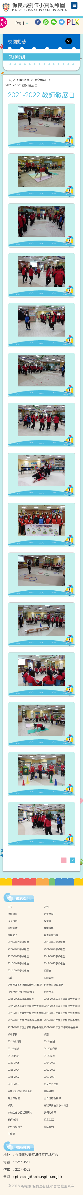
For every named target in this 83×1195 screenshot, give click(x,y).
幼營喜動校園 (15, 1126)
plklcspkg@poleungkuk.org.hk (38, 1177)
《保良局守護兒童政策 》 (21, 992)
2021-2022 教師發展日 (21, 85)
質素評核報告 (51, 935)
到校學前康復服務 (53, 985)
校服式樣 (49, 978)
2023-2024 (13, 1070)
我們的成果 (50, 1112)
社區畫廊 (49, 1091)
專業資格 (49, 928)
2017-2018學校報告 (54, 963)
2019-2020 (13, 1084)
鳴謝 (46, 1034)
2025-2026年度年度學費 (21, 999)
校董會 (47, 921)
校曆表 (47, 970)
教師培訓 (17, 57)
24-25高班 (49, 1056)
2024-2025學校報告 (18, 942)
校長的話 (49, 1119)
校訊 (10, 1105)
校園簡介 (12, 935)
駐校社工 (49, 992)
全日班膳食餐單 (52, 1098)
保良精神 (12, 921)
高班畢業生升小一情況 (56, 1105)
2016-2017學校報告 (18, 970)
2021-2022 (13, 1077)
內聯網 (11, 1134)
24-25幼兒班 (50, 1048)
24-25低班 (13, 1056)
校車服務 (12, 1034)
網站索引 (23, 898)
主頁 (9, 80)
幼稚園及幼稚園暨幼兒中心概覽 (25, 985)
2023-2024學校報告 (54, 942)
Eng (18, 23)
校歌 (10, 978)
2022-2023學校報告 (18, 949)
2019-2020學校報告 (54, 956)
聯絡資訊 (23, 1147)
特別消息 (12, 914)
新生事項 (49, 914)
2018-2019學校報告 (18, 963)
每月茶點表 (14, 1098)
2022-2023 (49, 1070)
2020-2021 (49, 1077)
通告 (46, 907)
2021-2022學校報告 (54, 949)
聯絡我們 (49, 1126)
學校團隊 (12, 928)
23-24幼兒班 (14, 1041)
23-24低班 (49, 1041)
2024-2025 (49, 1063)
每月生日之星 (51, 1084)
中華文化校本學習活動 (20, 1091)
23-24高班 (13, 1048)
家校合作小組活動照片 (20, 1112)
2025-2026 (13, 1063)
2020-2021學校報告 (18, 956)
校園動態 (23, 80)
